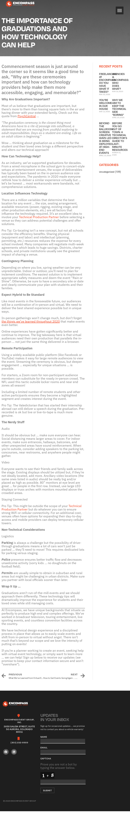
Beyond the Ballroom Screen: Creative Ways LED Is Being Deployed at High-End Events (106, 143)
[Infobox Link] (19, 730)
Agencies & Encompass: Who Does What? (120, 87)
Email (44, 753)
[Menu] (119, 10)
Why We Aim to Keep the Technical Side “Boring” (119, 113)
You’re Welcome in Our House (105, 110)
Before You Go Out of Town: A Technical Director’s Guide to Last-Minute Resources (120, 142)
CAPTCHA (45, 764)
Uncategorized (106, 177)
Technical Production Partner (39, 223)
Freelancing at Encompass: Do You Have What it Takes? (108, 88)
